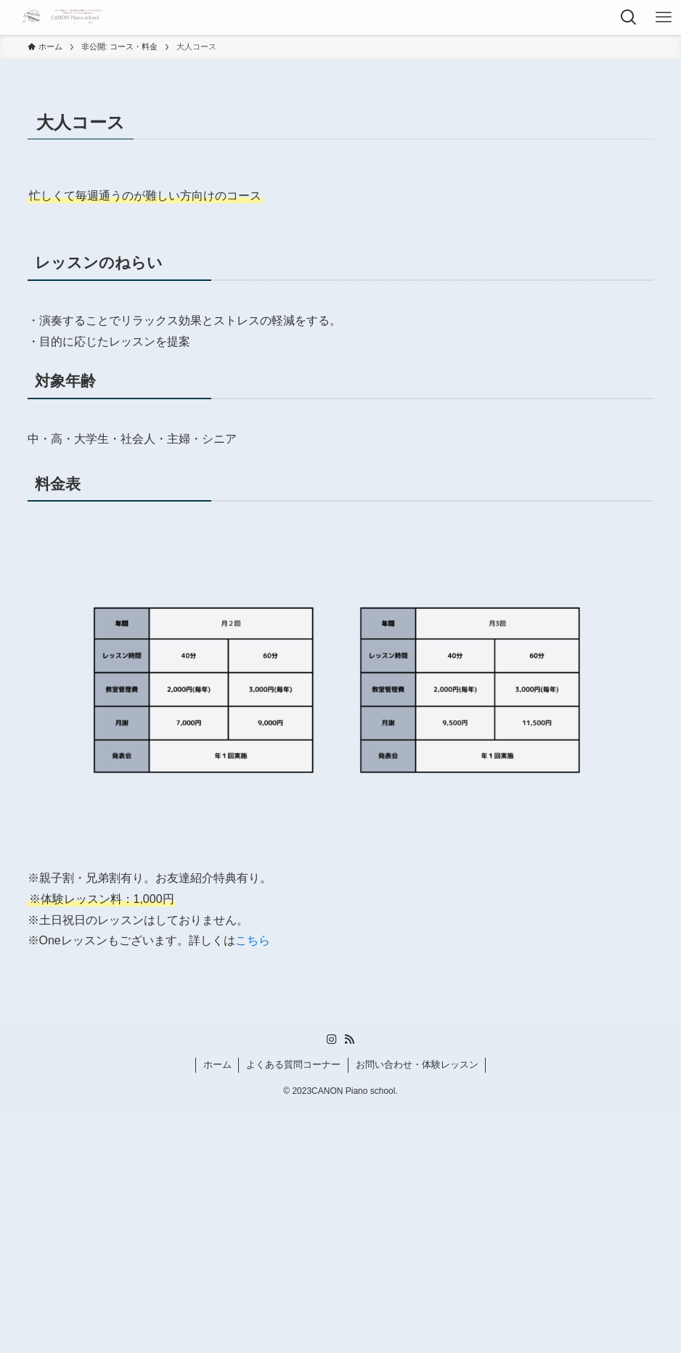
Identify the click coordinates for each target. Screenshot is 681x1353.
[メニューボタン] (663, 17)
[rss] (349, 1039)
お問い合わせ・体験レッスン (417, 1064)
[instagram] (331, 1039)
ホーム (217, 1064)
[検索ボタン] (628, 17)
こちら (252, 940)
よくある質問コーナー (293, 1064)
